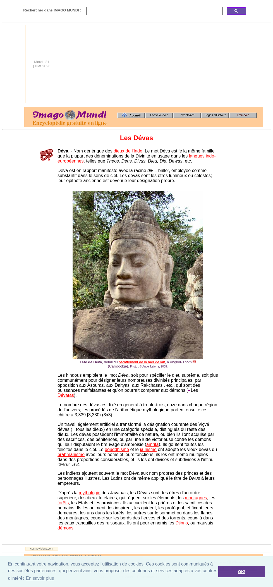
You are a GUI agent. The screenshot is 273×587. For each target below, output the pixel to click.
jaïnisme (148, 449)
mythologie (89, 492)
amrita (152, 444)
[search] (154, 11)
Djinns (182, 523)
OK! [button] (241, 571)
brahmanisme (71, 454)
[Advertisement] (174, 64)
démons (65, 528)
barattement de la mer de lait (142, 362)
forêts (63, 502)
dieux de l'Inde (128, 151)
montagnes (196, 497)
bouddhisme (117, 449)
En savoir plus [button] (40, 578)
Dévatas (66, 395)
